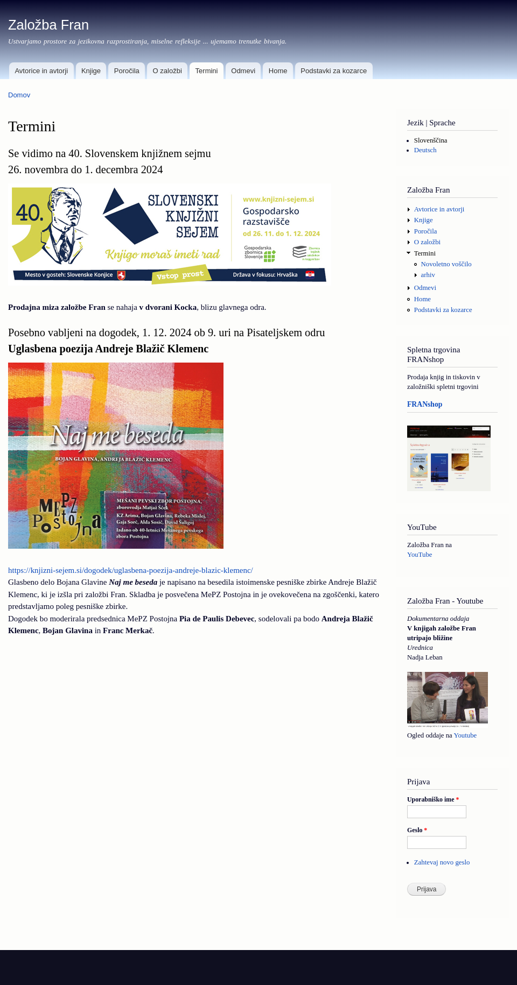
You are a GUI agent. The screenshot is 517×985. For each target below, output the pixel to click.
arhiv (428, 275)
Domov (19, 95)
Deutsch (425, 150)
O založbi (167, 71)
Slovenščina (431, 140)
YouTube (419, 554)
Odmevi (243, 71)
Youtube (465, 735)
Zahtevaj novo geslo (442, 862)
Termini (206, 71)
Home (278, 71)
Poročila (126, 71)
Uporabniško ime (433, 799)
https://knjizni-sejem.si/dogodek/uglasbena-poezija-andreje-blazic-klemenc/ (130, 570)
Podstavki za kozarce (334, 71)
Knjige (91, 71)
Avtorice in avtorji (41, 71)
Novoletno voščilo (446, 264)
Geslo (417, 830)
